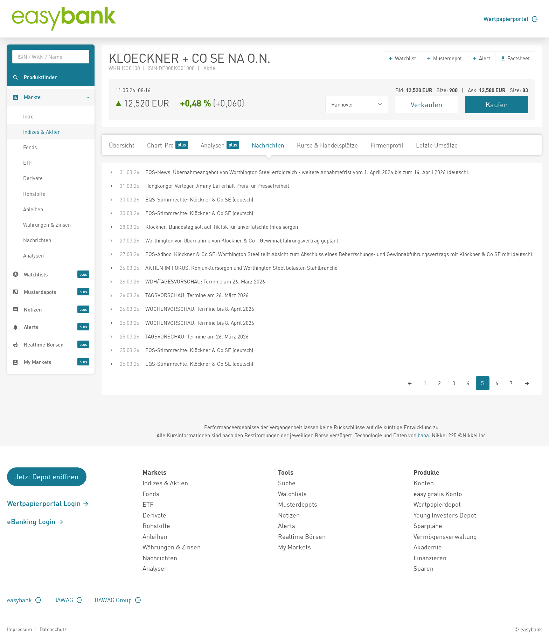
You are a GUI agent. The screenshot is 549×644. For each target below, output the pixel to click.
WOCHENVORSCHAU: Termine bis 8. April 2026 (199, 308)
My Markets (294, 547)
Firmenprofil (386, 145)
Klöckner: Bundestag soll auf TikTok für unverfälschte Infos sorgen (221, 226)
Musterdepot (444, 58)
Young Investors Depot (445, 515)
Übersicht (121, 145)
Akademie (428, 547)
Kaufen (497, 104)
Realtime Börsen (302, 536)
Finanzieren (430, 558)
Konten (424, 483)
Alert (481, 58)
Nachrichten (37, 240)
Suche (287, 483)
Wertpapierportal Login (48, 503)
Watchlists (292, 493)
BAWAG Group (118, 600)
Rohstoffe (34, 193)
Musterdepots (297, 504)
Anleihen (33, 209)
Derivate (33, 177)
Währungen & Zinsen (47, 224)
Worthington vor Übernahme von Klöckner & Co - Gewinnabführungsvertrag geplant (241, 240)
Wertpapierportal (511, 18)
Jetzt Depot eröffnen (46, 476)
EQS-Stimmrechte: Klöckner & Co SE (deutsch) (199, 199)
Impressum (19, 629)
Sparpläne (428, 525)
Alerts (286, 525)
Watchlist (402, 58)
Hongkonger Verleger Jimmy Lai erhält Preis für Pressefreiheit (217, 185)
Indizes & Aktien (42, 131)
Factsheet (515, 58)
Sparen (423, 568)
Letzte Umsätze (437, 145)
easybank (24, 600)
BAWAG (68, 600)
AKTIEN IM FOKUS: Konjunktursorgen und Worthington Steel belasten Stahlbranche (241, 267)
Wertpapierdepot (437, 504)
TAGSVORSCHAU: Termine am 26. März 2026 (197, 295)
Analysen (33, 255)
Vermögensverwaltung (445, 536)
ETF (27, 162)
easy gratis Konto (438, 493)
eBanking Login (35, 521)
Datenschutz (53, 629)
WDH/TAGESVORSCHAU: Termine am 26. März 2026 (205, 281)
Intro (28, 116)
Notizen (289, 515)
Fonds (30, 147)
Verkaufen (426, 104)
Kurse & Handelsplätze (327, 145)
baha (423, 435)
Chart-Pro (167, 145)
